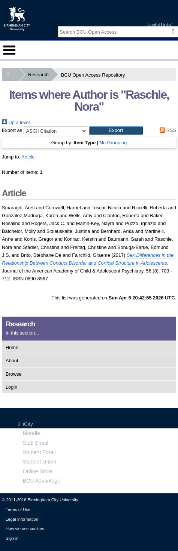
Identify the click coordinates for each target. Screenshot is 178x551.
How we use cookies (25, 528)
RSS (166, 130)
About (12, 360)
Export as (12, 130)
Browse (14, 374)
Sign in (12, 538)
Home (12, 347)
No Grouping (113, 142)
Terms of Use (18, 509)
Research (40, 74)
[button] (116, 130)
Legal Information (22, 519)
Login (11, 387)
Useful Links (160, 24)
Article (28, 157)
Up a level (16, 122)
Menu (9, 50)
